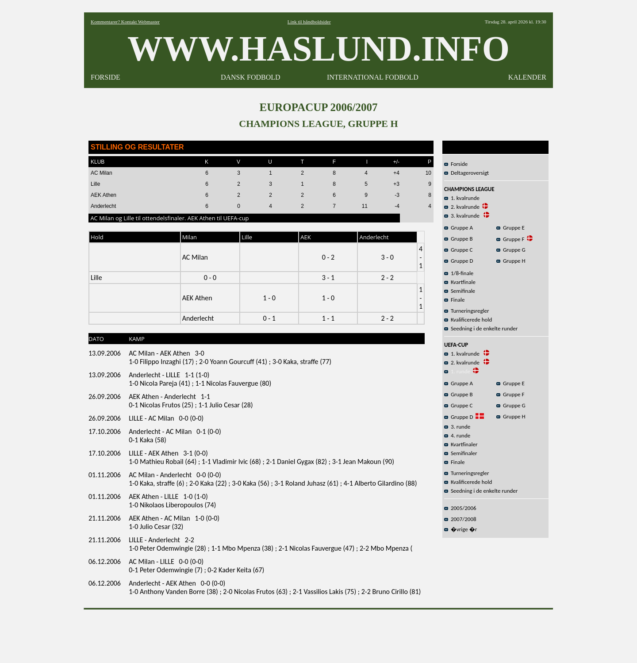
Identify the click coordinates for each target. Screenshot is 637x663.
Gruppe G (511, 249)
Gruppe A (458, 227)
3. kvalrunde (462, 215)
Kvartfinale (460, 282)
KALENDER (527, 77)
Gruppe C (458, 249)
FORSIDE (105, 77)
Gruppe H (511, 260)
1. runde (457, 371)
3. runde (457, 426)
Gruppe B (458, 238)
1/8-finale (458, 273)
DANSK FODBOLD (250, 77)
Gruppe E (510, 227)
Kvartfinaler (460, 444)
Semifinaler (460, 453)
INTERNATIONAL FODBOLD (372, 77)
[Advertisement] (318, 633)
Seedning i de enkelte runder (481, 328)
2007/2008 (460, 519)
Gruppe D (458, 260)
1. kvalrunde (462, 198)
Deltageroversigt (466, 172)
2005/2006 (460, 508)
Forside (456, 164)
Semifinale (459, 290)
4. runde (457, 435)
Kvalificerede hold (468, 319)
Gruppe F (510, 239)
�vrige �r (460, 529)
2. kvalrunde (462, 206)
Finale (454, 299)
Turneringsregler (466, 310)
